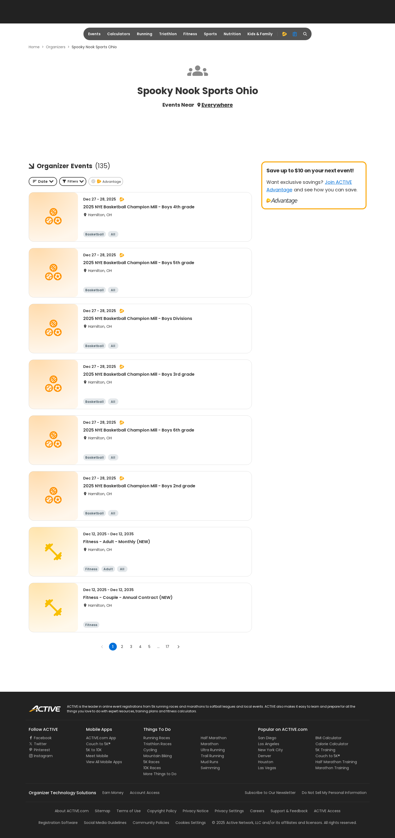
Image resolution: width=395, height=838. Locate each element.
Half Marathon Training (336, 761)
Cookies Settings (190, 822)
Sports (210, 34)
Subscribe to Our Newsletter (270, 792)
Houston (265, 761)
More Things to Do (160, 773)
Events (94, 34)
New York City (270, 749)
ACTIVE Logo (40, 706)
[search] (305, 34)
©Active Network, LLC (236, 822)
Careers (257, 810)
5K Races (151, 761)
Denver (264, 755)
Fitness (190, 34)
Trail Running (212, 755)
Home (34, 47)
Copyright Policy (162, 810)
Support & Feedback (289, 810)
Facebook (43, 737)
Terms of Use (129, 810)
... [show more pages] (158, 646)
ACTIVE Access (327, 810)
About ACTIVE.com (72, 810)
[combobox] (43, 181)
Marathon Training (332, 767)
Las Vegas (267, 767)
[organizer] (295, 34)
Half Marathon (214, 737)
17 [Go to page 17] (167, 646)
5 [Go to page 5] (149, 646)
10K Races (152, 767)
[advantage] (284, 34)
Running (144, 34)
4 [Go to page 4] (140, 646)
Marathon (209, 743)
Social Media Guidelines (105, 822)
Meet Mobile (97, 755)
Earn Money (113, 792)
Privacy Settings (229, 810)
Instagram (43, 755)
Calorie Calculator (331, 743)
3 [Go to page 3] (131, 646)
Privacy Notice (196, 810)
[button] (72, 181)
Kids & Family (259, 34)
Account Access (145, 792)
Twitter (40, 743)
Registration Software (58, 822)
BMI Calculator (328, 737)
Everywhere (217, 104)
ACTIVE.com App (101, 737)
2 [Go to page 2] (122, 646)
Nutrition (232, 34)
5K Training (325, 749)
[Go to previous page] (102, 647)
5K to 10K (94, 749)
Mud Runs (209, 761)
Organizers (55, 47)
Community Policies (151, 822)
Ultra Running (213, 749)
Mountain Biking (157, 755)
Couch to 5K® (98, 743)
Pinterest (42, 749)
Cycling (150, 749)
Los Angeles (268, 743)
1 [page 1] (112, 646)
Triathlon (168, 34)
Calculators (118, 34)
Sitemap (102, 810)
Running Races (156, 737)
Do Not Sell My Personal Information (334, 792)
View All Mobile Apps (104, 761)
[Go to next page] (178, 647)
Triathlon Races (157, 743)
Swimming (210, 767)
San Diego (267, 737)
